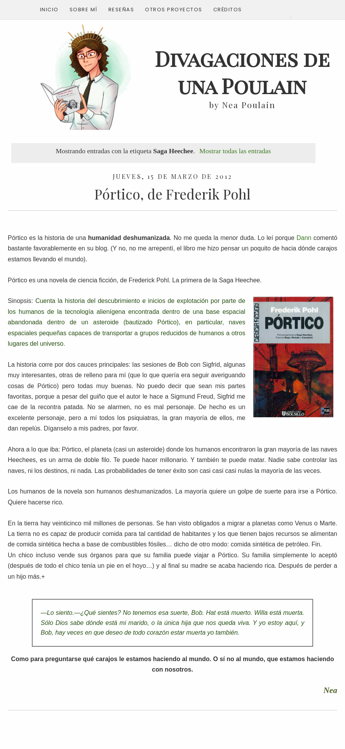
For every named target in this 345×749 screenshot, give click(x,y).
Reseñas (121, 9)
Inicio (49, 9)
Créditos (227, 9)
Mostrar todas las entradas (235, 151)
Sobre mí (84, 9)
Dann (303, 237)
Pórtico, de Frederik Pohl (172, 194)
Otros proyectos (173, 9)
